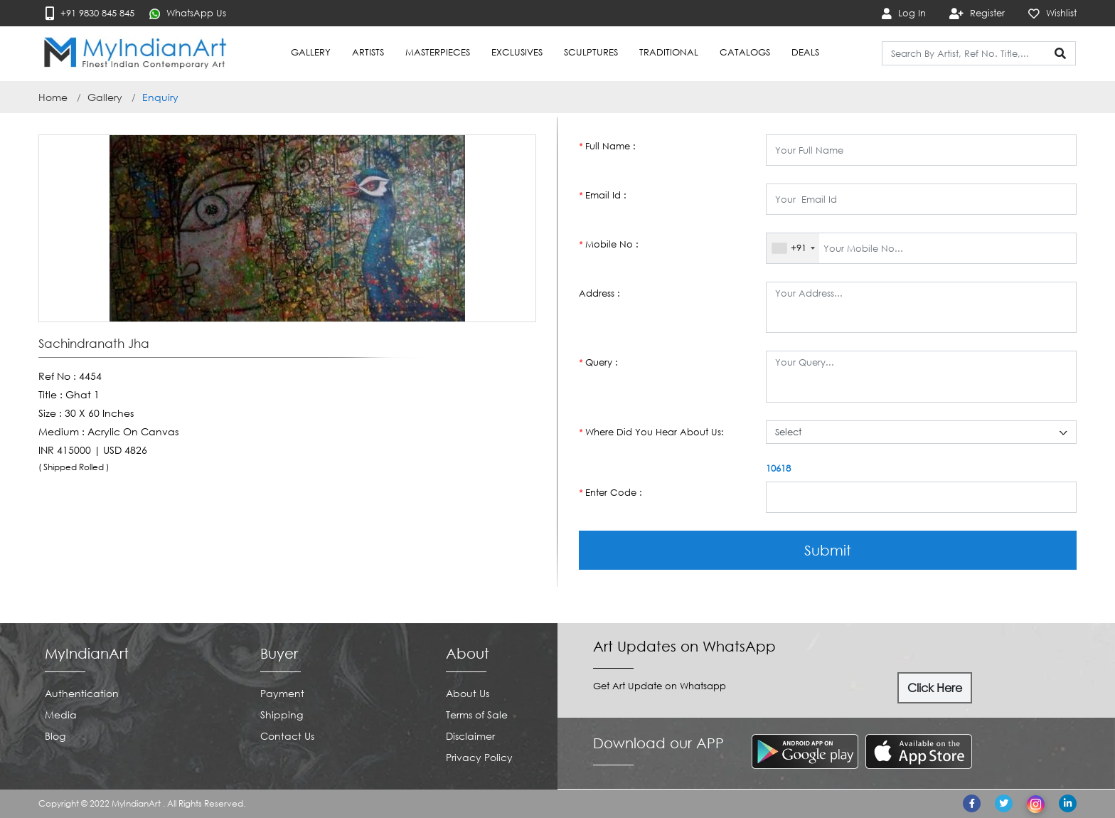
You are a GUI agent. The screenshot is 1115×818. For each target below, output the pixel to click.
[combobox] (793, 248)
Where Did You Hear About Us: (651, 432)
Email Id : (602, 195)
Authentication (82, 693)
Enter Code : (610, 492)
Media (61, 714)
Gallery (104, 97)
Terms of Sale (477, 714)
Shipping (281, 714)
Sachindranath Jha (93, 343)
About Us (467, 693)
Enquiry (160, 97)
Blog (55, 736)
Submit (827, 549)
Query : (598, 362)
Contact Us (287, 736)
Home (53, 97)
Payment (282, 693)
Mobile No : (609, 244)
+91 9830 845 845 (90, 13)
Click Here (934, 688)
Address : (599, 293)
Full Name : (607, 146)
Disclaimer (470, 736)
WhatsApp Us (187, 13)
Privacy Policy (479, 757)
